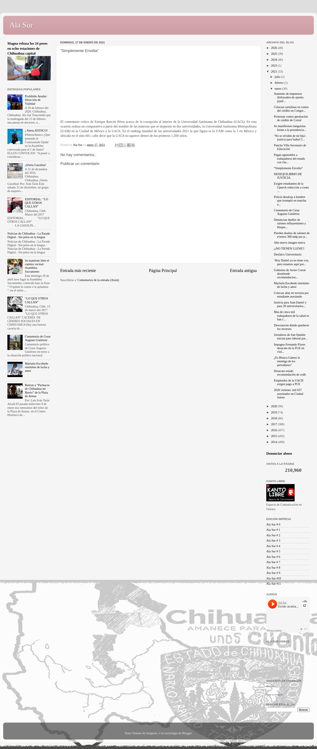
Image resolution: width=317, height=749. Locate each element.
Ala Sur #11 (273, 583)
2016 (274, 430)
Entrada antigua (243, 270)
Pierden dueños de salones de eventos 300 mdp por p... (292, 234)
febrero (279, 82)
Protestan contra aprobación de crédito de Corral (291, 118)
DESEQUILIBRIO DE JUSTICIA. (288, 175)
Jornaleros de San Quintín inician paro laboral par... (290, 336)
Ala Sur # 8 (273, 567)
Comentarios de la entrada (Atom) (98, 280)
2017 (274, 424)
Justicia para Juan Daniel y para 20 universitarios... (290, 304)
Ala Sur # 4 (273, 546)
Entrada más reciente (78, 270)
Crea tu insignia (274, 694)
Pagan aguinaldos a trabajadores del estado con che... (289, 158)
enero (278, 88)
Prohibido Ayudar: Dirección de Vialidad (36, 100)
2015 (274, 436)
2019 (274, 412)
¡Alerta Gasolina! (35, 165)
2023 (274, 65)
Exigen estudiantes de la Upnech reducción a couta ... (291, 187)
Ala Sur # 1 (273, 529)
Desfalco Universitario (288, 254)
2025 (274, 53)
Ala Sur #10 (273, 578)
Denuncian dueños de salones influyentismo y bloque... (290, 223)
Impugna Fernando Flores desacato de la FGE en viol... (289, 348)
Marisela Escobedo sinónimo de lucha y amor (37, 367)
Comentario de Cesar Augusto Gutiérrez (38, 338)
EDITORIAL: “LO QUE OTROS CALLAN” (36, 203)
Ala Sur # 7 (273, 562)
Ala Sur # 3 (273, 540)
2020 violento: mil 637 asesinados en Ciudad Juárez (288, 393)
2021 (274, 71)
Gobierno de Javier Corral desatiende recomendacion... (290, 273)
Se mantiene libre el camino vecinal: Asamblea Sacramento (37, 266)
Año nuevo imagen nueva (289, 242)
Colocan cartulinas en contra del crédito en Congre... (291, 108)
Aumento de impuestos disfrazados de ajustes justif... (288, 97)
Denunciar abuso (279, 453)
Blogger (187, 733)
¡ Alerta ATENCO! (36, 130)
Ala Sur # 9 (273, 573)
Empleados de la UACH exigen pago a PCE (288, 382)
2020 (274, 406)
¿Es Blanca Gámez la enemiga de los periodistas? (287, 361)
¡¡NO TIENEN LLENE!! (289, 248)
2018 (274, 418)
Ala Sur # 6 (273, 556)
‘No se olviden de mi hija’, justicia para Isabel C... (290, 137)
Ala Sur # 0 (273, 524)
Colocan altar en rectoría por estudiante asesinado (291, 294)
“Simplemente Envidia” (288, 168)
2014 (274, 442)
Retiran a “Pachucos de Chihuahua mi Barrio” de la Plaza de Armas (37, 390)
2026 (274, 47)
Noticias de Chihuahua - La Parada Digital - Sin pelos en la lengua (28, 235)
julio (278, 76)
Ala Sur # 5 (273, 551)
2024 (274, 59)
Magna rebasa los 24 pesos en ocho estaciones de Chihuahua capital (27, 48)
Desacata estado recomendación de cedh (290, 372)
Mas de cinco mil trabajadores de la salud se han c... (291, 315)
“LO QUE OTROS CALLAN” (36, 300)
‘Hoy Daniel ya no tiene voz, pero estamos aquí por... (291, 262)
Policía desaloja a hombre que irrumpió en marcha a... (290, 200)
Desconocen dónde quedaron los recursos (291, 327)
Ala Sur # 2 (273, 535)
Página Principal (163, 270)
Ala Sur (21, 25)
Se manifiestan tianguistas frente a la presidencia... (290, 127)
